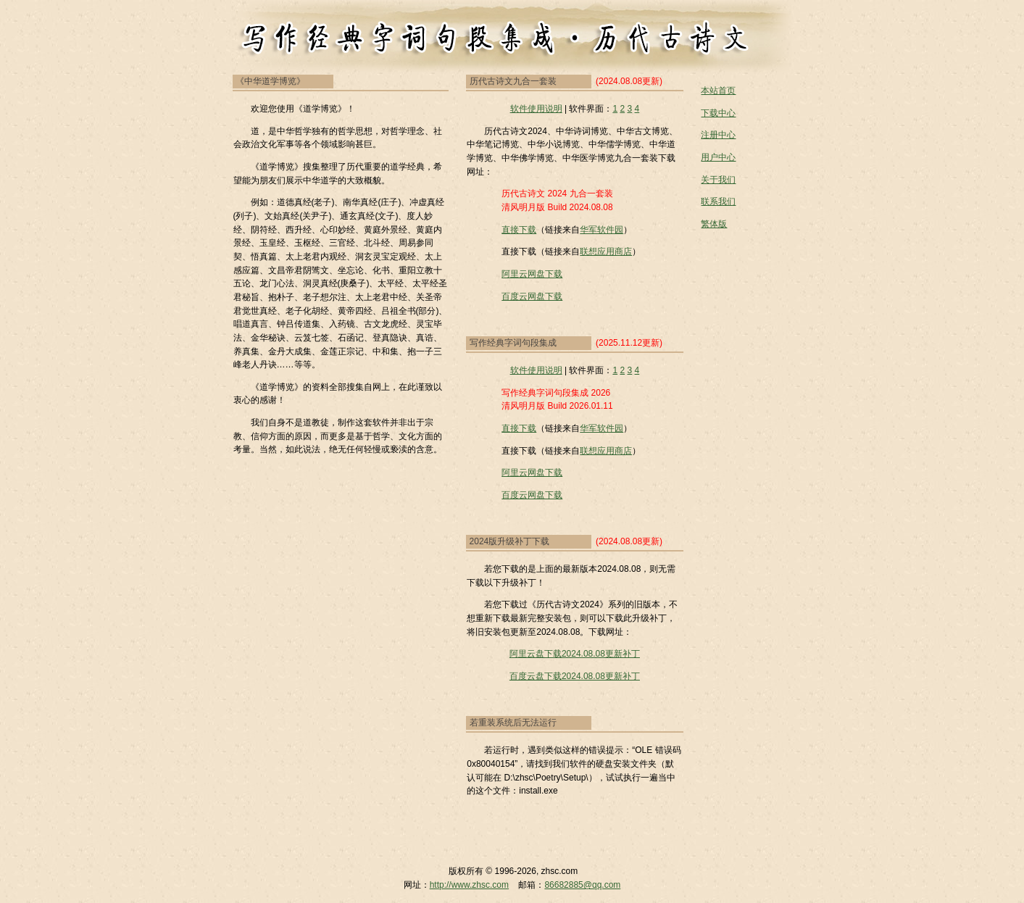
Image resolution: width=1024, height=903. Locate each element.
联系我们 (718, 201)
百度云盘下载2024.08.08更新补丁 (574, 676)
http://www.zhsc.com (469, 885)
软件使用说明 (536, 109)
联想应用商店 (606, 251)
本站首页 (718, 91)
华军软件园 (601, 230)
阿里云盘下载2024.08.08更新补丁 (574, 654)
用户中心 (718, 157)
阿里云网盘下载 (531, 274)
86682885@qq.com (582, 885)
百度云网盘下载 (531, 296)
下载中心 (718, 113)
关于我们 (718, 180)
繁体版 (714, 224)
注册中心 (718, 135)
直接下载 (518, 230)
